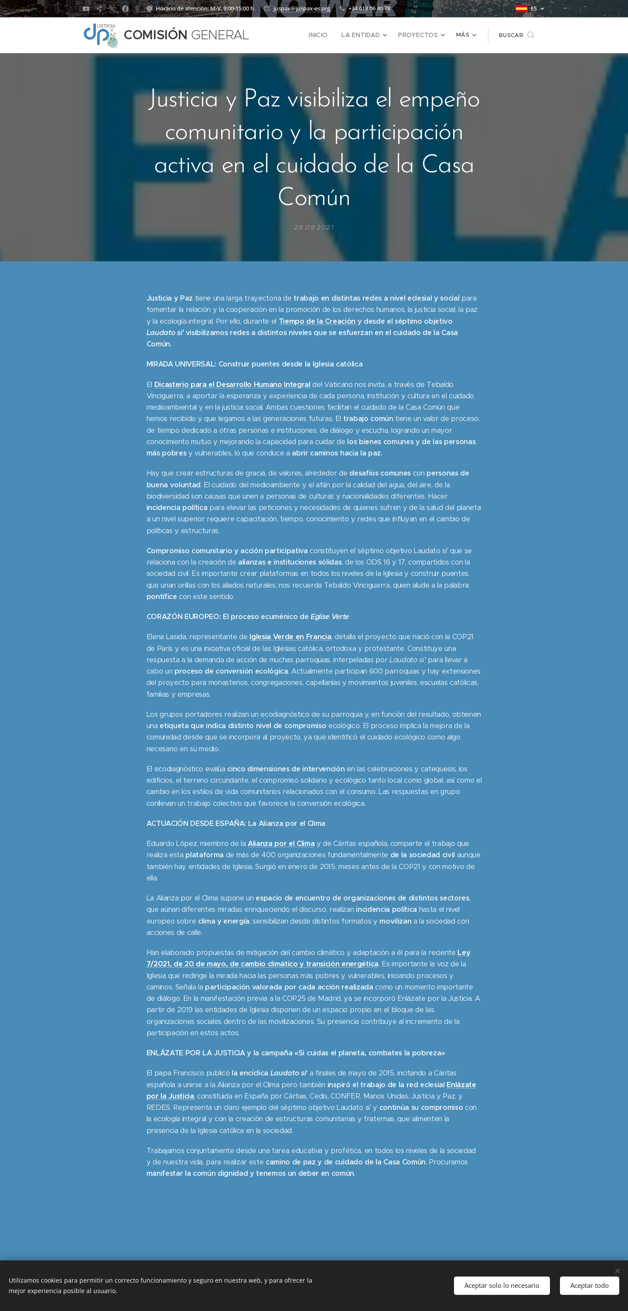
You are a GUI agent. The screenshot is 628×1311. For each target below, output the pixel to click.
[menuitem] (326, 35)
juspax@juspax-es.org (301, 8)
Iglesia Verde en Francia (290, 636)
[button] (516, 35)
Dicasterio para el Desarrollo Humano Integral (232, 384)
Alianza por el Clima (281, 843)
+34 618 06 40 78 (369, 8)
